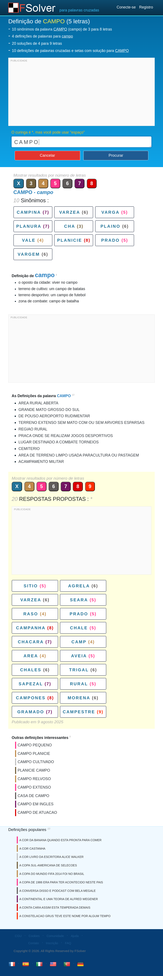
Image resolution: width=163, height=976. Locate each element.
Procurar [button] (116, 155)
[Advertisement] (81, 93)
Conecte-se (126, 7)
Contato (33, 943)
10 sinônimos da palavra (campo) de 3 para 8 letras (62, 29)
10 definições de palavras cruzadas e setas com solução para (70, 51)
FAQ (68, 943)
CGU (18, 936)
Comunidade (55, 936)
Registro (146, 7)
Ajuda (75, 936)
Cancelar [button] (47, 155)
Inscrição (52, 943)
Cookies (34, 936)
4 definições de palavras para (42, 36)
